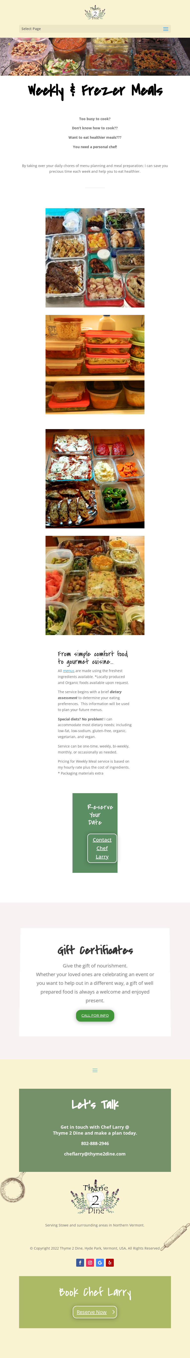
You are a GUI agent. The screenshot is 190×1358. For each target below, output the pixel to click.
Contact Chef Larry (102, 848)
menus (68, 670)
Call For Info (95, 1016)
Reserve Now (92, 1312)
